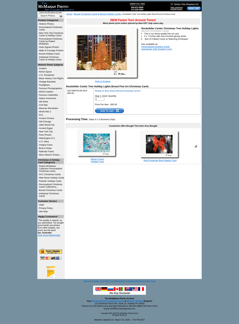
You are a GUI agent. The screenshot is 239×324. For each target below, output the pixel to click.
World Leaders (46, 91)
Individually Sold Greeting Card (156, 49)
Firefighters (44, 85)
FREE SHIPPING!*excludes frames (176, 8)
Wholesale (120, 281)
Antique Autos (46, 145)
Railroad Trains (46, 151)
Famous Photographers (50, 88)
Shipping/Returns (135, 281)
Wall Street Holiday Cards (51, 177)
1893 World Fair (47, 125)
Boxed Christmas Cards (50, 190)
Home (69, 14)
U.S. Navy (44, 141)
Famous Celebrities (48, 95)
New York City (46, 131)
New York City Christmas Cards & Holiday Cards (51, 34)
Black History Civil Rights (51, 78)
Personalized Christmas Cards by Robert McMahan (50, 41)
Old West (43, 101)
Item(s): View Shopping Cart (184, 4)
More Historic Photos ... (50, 155)
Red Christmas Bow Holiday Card (160, 160)
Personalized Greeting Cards (155, 46)
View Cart (150, 281)
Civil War (43, 105)
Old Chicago (45, 121)
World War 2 (45, 111)
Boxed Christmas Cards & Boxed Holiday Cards (97, 14)
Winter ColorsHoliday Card (97, 160)
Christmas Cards (50, 174)
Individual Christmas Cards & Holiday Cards (50, 58)
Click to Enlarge (102, 81)
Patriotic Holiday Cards (50, 181)
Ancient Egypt (46, 128)
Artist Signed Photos (49, 47)
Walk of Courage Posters (51, 50)
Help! (41, 205)
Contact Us (96, 281)
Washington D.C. (47, 138)
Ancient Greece (46, 118)
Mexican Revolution (48, 108)
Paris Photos (45, 135)
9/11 (41, 115)
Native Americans (47, 98)
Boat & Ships (45, 148)
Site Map (43, 211)
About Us (108, 281)
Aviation (43, 68)
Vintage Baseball (47, 81)
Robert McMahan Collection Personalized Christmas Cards (50, 168)
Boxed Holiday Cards (49, 54)
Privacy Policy (46, 208)
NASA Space (45, 71)
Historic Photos (46, 24)
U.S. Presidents (46, 75)
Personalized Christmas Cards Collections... (50, 185)
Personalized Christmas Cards (108, 301)
